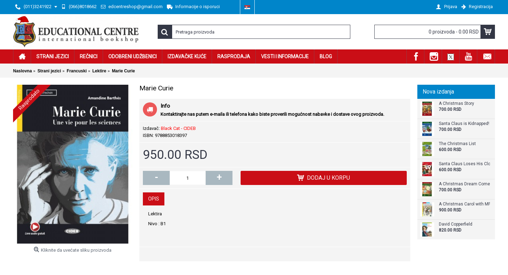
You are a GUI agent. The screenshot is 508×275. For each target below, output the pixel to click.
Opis (153, 199)
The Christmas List (457, 144)
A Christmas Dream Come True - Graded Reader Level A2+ (464, 184)
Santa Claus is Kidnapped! (464, 123)
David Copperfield (455, 224)
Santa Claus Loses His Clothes (464, 164)
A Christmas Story (456, 103)
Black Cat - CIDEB (178, 128)
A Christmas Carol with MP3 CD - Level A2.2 (464, 204)
